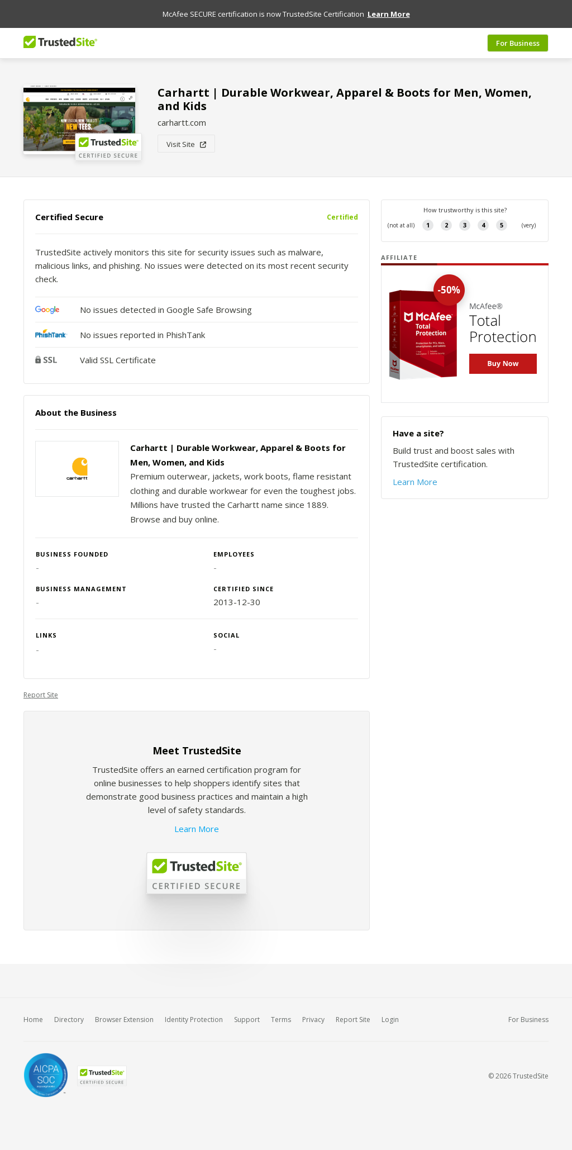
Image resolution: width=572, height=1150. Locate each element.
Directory (69, 1019)
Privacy (313, 1019)
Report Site (40, 695)
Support (247, 1019)
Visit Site (186, 144)
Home (33, 1019)
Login (390, 1019)
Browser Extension (124, 1019)
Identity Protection (194, 1019)
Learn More (196, 828)
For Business (518, 43)
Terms (281, 1019)
